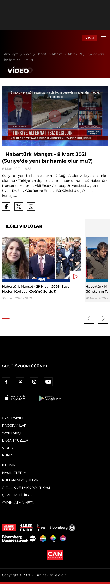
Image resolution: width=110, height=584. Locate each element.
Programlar (14, 425)
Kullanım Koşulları (21, 480)
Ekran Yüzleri (15, 440)
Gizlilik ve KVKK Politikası (26, 488)
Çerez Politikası (17, 495)
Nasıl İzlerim (14, 473)
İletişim (9, 465)
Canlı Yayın (12, 418)
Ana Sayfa (13, 54)
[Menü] (103, 38)
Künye (8, 455)
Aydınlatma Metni (19, 503)
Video (30, 54)
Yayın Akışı (11, 433)
